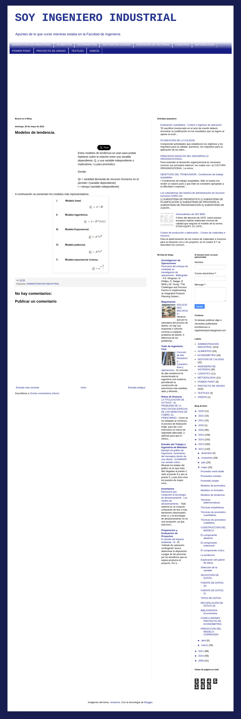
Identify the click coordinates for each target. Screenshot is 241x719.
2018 (201, 425)
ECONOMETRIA (87, 44)
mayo (204, 467)
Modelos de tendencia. (213, 495)
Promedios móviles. (211, 476)
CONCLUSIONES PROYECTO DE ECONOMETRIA (211, 621)
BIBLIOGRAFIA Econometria (209, 612)
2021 (201, 420)
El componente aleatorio (209, 536)
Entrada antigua (136, 387)
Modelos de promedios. (213, 485)
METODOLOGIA (204, 44)
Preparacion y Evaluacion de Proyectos (169, 533)
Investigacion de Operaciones (170, 262)
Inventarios (167, 488)
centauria (115, 702)
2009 (201, 660)
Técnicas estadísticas (212, 507)
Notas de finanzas (171, 396)
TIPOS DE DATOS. (211, 598)
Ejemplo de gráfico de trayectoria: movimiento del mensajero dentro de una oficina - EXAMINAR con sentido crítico (174, 456)
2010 (201, 655)
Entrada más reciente (27, 387)
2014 (201, 439)
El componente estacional (209, 544)
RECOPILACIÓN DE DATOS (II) (212, 604)
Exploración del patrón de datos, (213, 561)
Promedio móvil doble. (213, 471)
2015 (201, 434)
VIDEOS (94, 50)
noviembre (207, 457)
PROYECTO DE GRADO (51, 50)
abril (204, 640)
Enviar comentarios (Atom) (44, 393)
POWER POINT (21, 50)
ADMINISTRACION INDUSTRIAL (31, 44)
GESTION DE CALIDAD (116, 44)
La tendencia (207, 555)
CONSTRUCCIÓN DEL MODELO (213, 529)
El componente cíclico (212, 550)
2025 (201, 411)
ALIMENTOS (64, 44)
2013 (201, 444)
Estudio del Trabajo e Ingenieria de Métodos (174, 446)
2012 (201, 449)
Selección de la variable (209, 569)
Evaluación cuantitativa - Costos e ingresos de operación (191, 124)
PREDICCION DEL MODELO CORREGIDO (211, 631)
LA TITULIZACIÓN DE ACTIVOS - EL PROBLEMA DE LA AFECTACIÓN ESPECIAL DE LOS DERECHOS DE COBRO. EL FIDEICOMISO (174, 408)
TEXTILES (77, 50)
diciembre (207, 453)
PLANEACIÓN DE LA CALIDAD (177, 140)
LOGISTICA (182, 44)
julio (203, 462)
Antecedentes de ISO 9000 (190, 214)
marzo (205, 645)
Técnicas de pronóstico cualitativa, (213, 521)
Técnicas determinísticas (210, 501)
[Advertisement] (120, 86)
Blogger (148, 702)
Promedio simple (210, 480)
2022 (201, 415)
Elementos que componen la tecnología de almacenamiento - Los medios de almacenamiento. (174, 498)
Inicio (83, 387)
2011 (201, 651)
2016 (201, 430)
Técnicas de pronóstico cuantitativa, (213, 514)
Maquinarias (168, 301)
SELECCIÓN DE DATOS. (210, 576)
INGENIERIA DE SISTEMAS (153, 44)
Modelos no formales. (212, 490)
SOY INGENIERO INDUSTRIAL (96, 18)
